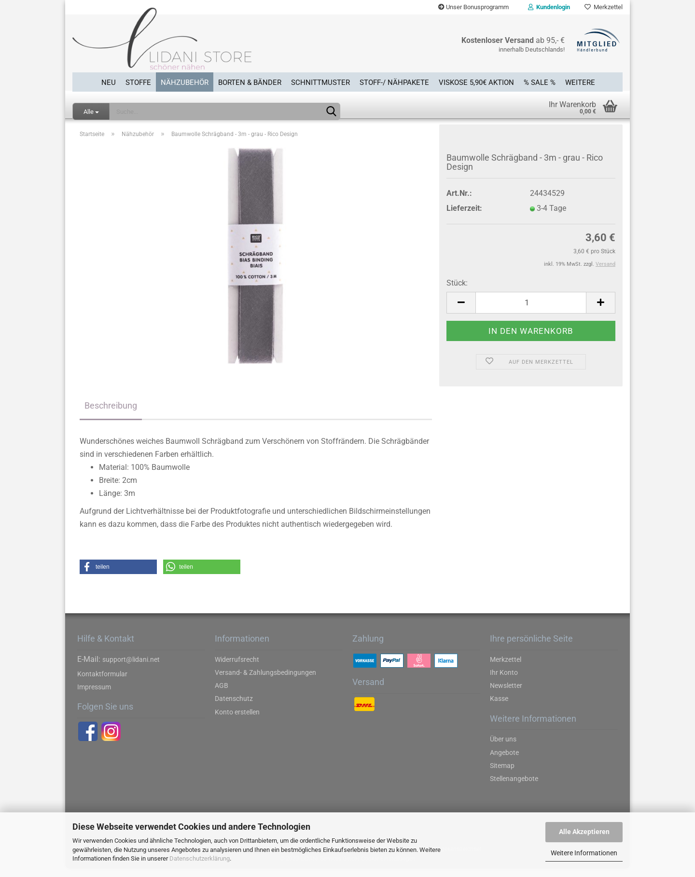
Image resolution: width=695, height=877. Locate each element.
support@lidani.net (131, 667)
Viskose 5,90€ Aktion (476, 81)
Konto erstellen (237, 720)
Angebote (504, 761)
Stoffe (138, 81)
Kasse (499, 707)
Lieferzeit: (464, 216)
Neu (108, 81)
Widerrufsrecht (237, 667)
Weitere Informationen (584, 853)
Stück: (457, 291)
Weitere (580, 81)
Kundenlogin (549, 7)
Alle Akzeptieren (584, 832)
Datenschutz (234, 707)
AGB (221, 694)
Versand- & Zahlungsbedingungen (265, 681)
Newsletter (506, 694)
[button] (118, 575)
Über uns (503, 748)
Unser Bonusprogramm (473, 7)
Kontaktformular (102, 682)
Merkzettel (603, 7)
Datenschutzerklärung (199, 858)
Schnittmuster (320, 81)
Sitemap (502, 774)
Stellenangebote (514, 787)
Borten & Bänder (249, 81)
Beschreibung (110, 414)
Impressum (94, 695)
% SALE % (540, 81)
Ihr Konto (504, 681)
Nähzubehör (184, 81)
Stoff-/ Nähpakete (394, 81)
